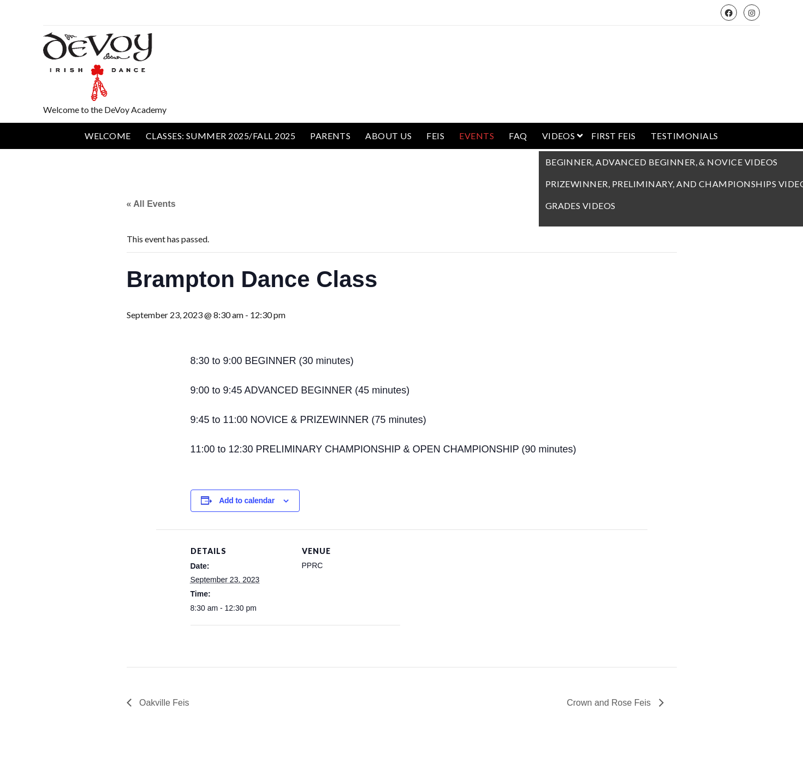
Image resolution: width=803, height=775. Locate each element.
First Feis (613, 135)
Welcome (107, 135)
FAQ (518, 135)
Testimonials (684, 135)
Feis (435, 135)
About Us (388, 135)
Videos (558, 135)
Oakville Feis (163, 702)
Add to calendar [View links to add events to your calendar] (247, 500)
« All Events (151, 203)
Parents (330, 135)
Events (476, 135)
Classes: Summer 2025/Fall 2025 (220, 135)
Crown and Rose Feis (610, 702)
